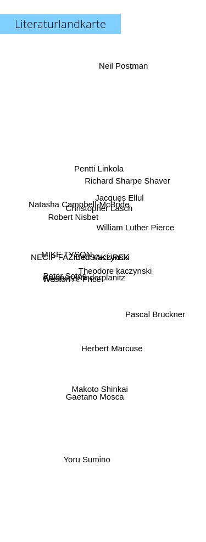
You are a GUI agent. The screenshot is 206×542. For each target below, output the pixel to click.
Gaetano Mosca (94, 394)
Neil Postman (122, 73)
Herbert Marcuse (111, 346)
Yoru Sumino (87, 453)
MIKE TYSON (68, 254)
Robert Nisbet (73, 218)
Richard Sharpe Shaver (126, 186)
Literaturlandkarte (60, 23)
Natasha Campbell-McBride (80, 206)
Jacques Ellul (121, 195)
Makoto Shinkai (100, 384)
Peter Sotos (66, 275)
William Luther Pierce (135, 228)
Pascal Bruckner (154, 313)
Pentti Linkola (98, 164)
